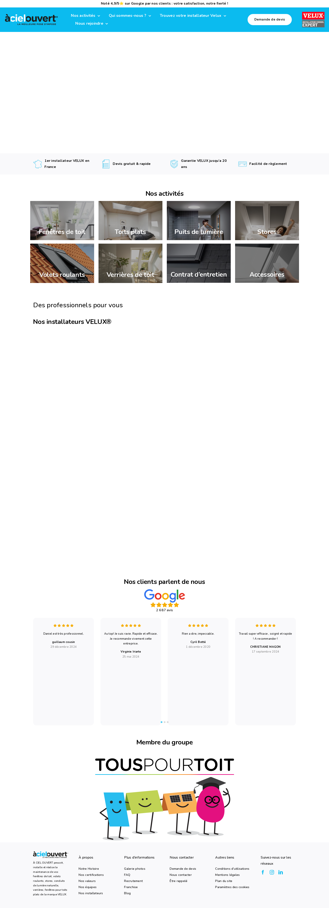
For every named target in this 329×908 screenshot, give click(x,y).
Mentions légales (227, 874)
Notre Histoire (89, 868)
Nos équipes (88, 887)
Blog (127, 893)
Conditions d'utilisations (232, 868)
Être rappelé (178, 880)
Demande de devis (183, 868)
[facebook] (263, 872)
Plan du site (223, 880)
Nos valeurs (87, 880)
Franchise (131, 887)
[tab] (161, 722)
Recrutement (133, 880)
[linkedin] (280, 872)
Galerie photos (134, 868)
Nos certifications (91, 874)
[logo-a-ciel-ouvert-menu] (31, 14)
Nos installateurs (91, 893)
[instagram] (272, 872)
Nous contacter (181, 874)
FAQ (127, 874)
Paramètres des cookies (232, 887)
